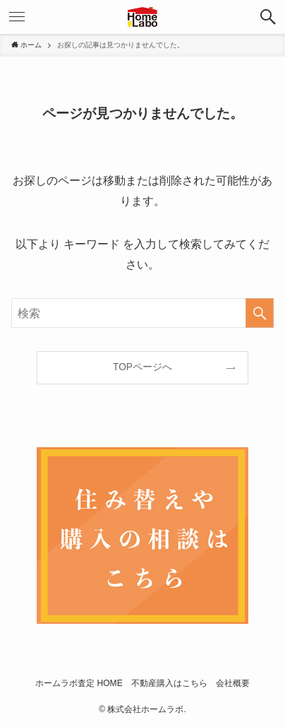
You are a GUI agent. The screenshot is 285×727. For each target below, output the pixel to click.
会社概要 (233, 683)
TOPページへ (142, 367)
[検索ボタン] (268, 17)
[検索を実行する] (259, 313)
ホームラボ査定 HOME (79, 683)
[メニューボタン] (17, 17)
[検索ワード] (142, 313)
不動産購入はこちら (169, 683)
